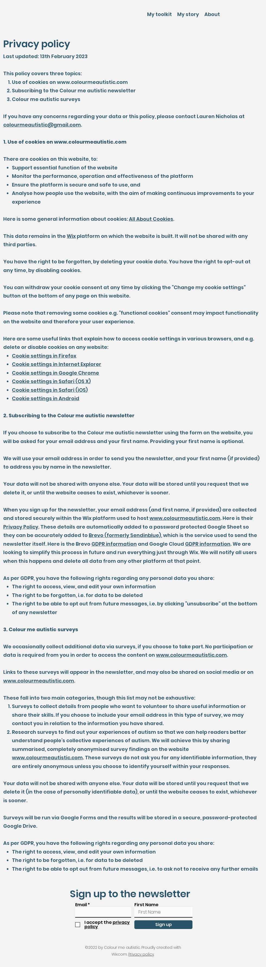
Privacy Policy (20, 526)
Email (81, 905)
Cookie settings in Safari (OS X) (51, 381)
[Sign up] (163, 924)
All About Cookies (151, 219)
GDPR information (114, 544)
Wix (71, 236)
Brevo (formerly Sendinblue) (125, 535)
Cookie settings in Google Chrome (55, 372)
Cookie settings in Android (45, 398)
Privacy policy (141, 954)
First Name (146, 905)
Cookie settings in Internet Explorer (56, 364)
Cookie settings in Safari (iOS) (50, 390)
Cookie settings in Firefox (44, 355)
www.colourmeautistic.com (92, 82)
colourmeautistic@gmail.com (42, 124)
